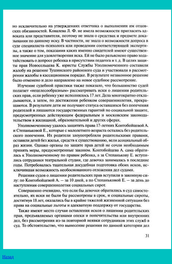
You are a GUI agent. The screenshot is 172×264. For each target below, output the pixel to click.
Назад (8, 256)
